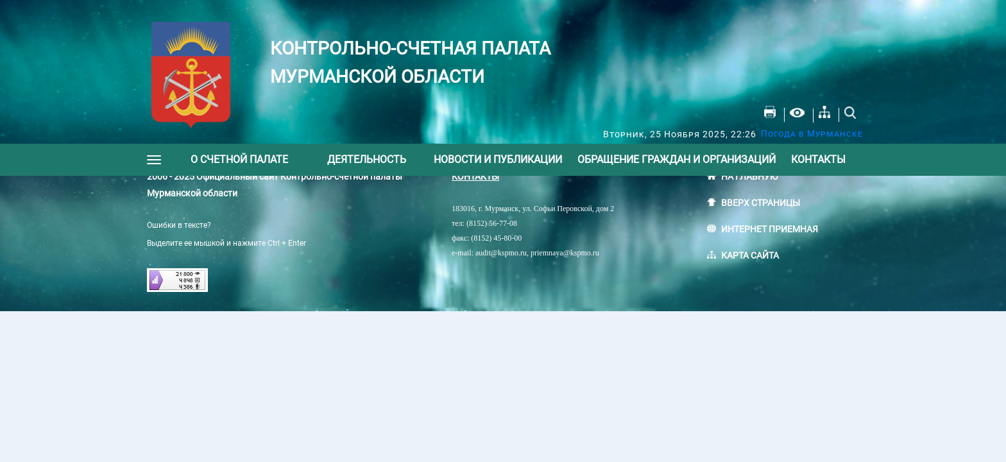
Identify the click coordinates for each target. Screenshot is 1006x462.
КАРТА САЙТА (750, 255)
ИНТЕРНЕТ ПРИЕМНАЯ (769, 229)
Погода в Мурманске (812, 133)
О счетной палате (239, 159)
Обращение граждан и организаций (676, 159)
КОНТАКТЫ (475, 176)
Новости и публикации (498, 159)
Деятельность (366, 159)
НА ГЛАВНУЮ (749, 176)
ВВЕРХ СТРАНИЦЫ (760, 203)
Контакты (818, 159)
